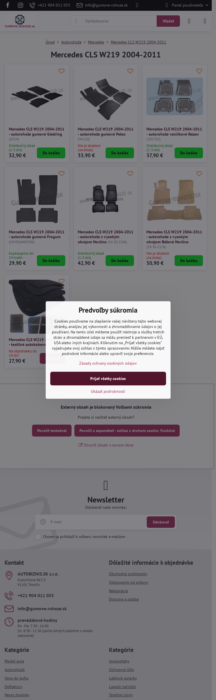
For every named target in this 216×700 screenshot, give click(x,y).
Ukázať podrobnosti (108, 391)
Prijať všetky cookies (108, 378)
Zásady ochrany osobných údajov (108, 363)
